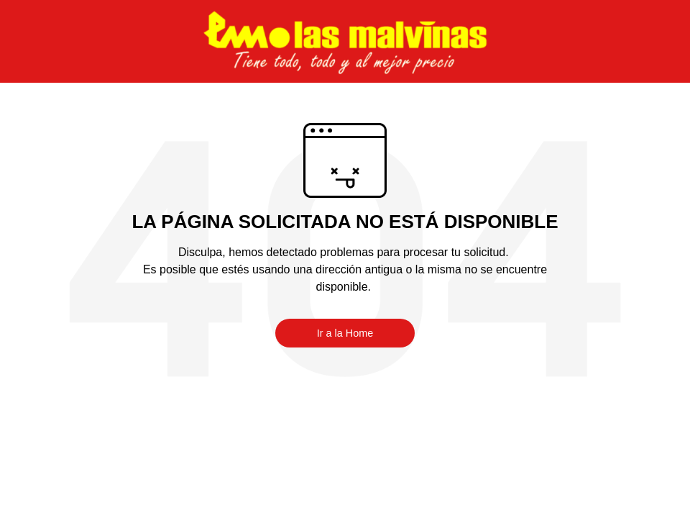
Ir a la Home (345, 333)
